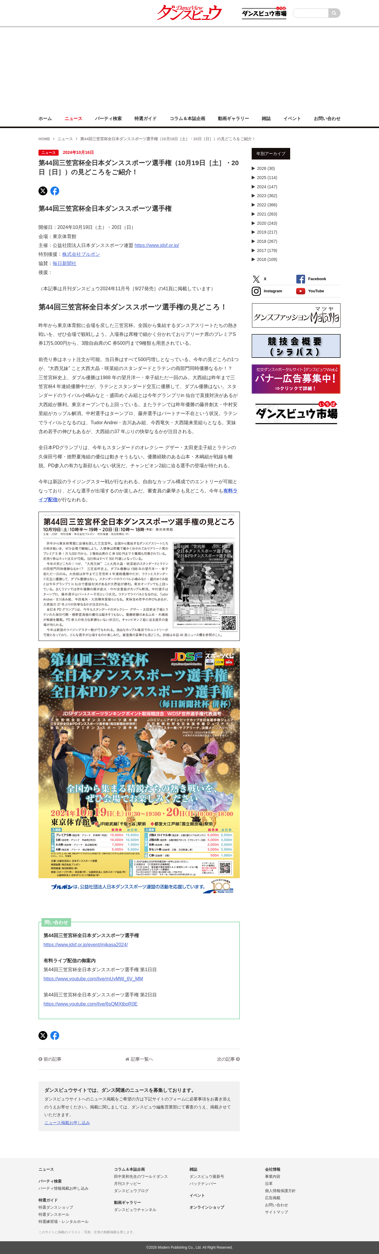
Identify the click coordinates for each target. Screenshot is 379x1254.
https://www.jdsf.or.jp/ (156, 245)
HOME (44, 139)
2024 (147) (267, 186)
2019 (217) (267, 232)
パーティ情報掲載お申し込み (63, 1188)
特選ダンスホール (53, 1214)
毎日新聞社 (64, 263)
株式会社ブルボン (81, 254)
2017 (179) (267, 250)
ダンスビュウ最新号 (207, 1176)
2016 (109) (267, 259)
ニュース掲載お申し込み (67, 1122)
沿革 (269, 1184)
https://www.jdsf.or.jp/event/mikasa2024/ (86, 944)
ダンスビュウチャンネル (135, 1210)
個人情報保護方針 (280, 1191)
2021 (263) (267, 214)
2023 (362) (267, 195)
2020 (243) (267, 223)
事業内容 (272, 1176)
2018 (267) (267, 241)
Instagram (267, 291)
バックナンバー (203, 1184)
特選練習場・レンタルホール (63, 1221)
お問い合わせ (276, 1205)
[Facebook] (54, 190)
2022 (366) (267, 204)
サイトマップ (276, 1212)
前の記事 (49, 1059)
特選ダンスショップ (55, 1207)
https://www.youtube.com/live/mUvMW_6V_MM (93, 978)
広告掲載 (272, 1198)
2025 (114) (267, 177)
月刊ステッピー (127, 1184)
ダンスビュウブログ (131, 1191)
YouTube (310, 291)
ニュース (65, 139)
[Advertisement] (189, 68)
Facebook (311, 279)
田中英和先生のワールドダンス (141, 1176)
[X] (42, 190)
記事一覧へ (139, 1059)
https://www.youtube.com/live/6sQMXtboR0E (90, 1003)
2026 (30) (266, 168)
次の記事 (228, 1059)
